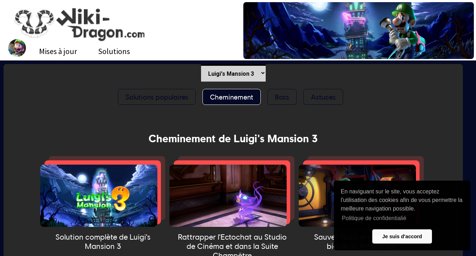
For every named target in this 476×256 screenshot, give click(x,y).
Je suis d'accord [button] (402, 236)
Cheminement (231, 97)
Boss (282, 97)
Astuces (323, 97)
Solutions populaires (156, 97)
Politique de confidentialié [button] (374, 218)
